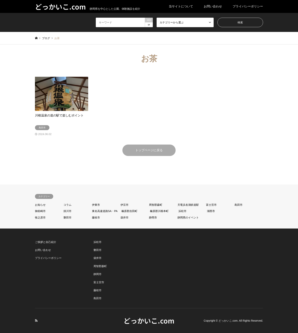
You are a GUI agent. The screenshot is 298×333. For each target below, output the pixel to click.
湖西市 (211, 211)
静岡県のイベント (188, 217)
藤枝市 (96, 217)
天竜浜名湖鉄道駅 (188, 204)
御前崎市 (40, 211)
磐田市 (67, 217)
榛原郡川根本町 (159, 211)
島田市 (239, 204)
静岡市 (153, 217)
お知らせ (40, 204)
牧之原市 (40, 217)
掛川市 (67, 211)
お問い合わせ (213, 6)
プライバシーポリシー (248, 6)
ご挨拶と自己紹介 (45, 242)
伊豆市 (124, 204)
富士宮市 (211, 204)
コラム (67, 204)
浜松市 (182, 211)
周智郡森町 (155, 204)
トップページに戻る (149, 150)
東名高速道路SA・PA (104, 211)
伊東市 (96, 204)
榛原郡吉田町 (129, 211)
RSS (36, 320)
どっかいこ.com (149, 320)
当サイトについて (181, 6)
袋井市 (124, 217)
